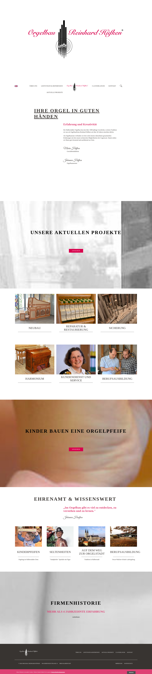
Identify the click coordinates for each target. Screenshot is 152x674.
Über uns (33, 86)
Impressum (119, 663)
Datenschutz (128, 663)
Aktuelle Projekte (55, 92)
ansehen (76, 251)
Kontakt (112, 86)
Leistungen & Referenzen (52, 86)
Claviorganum (98, 86)
